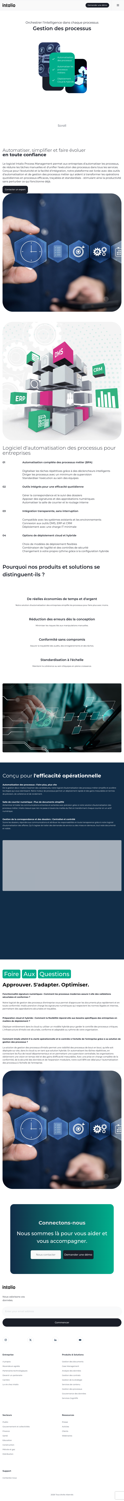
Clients (65, 1431)
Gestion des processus (72, 1389)
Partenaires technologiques (15, 1371)
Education (7, 1440)
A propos (7, 1362)
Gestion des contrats (71, 1375)
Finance (6, 1431)
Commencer (62, 1322)
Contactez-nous (10, 1478)
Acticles (65, 1426)
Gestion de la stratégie (72, 1380)
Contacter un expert (15, 189)
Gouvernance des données (74, 1393)
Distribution (8, 1454)
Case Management (70, 1366)
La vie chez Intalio (11, 1384)
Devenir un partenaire (12, 1375)
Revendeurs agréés (11, 1366)
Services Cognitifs (70, 1398)
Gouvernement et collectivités (16, 1426)
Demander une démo (97, 5)
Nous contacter (45, 1254)
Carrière (6, 1380)
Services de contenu (71, 1384)
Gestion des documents (73, 1362)
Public (5, 1422)
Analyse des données (71, 1371)
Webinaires (67, 1436)
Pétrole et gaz (9, 1449)
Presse (65, 1422)
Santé (5, 1436)
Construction (8, 1445)
